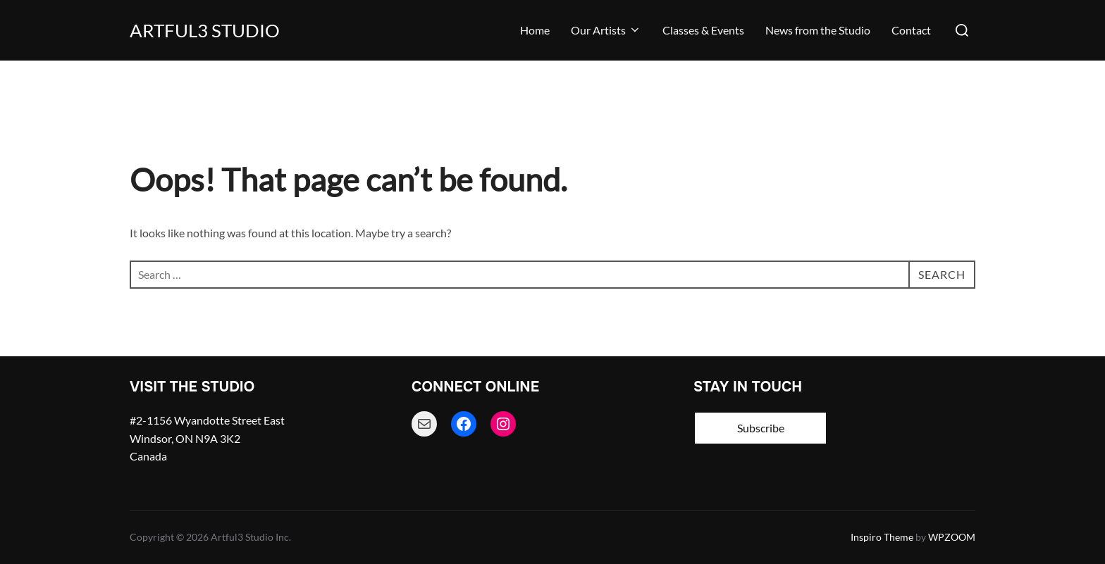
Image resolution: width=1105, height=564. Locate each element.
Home (535, 30)
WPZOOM (951, 537)
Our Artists (606, 30)
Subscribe (760, 427)
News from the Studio (817, 30)
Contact (911, 30)
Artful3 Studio (205, 30)
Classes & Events (703, 30)
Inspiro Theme (882, 537)
